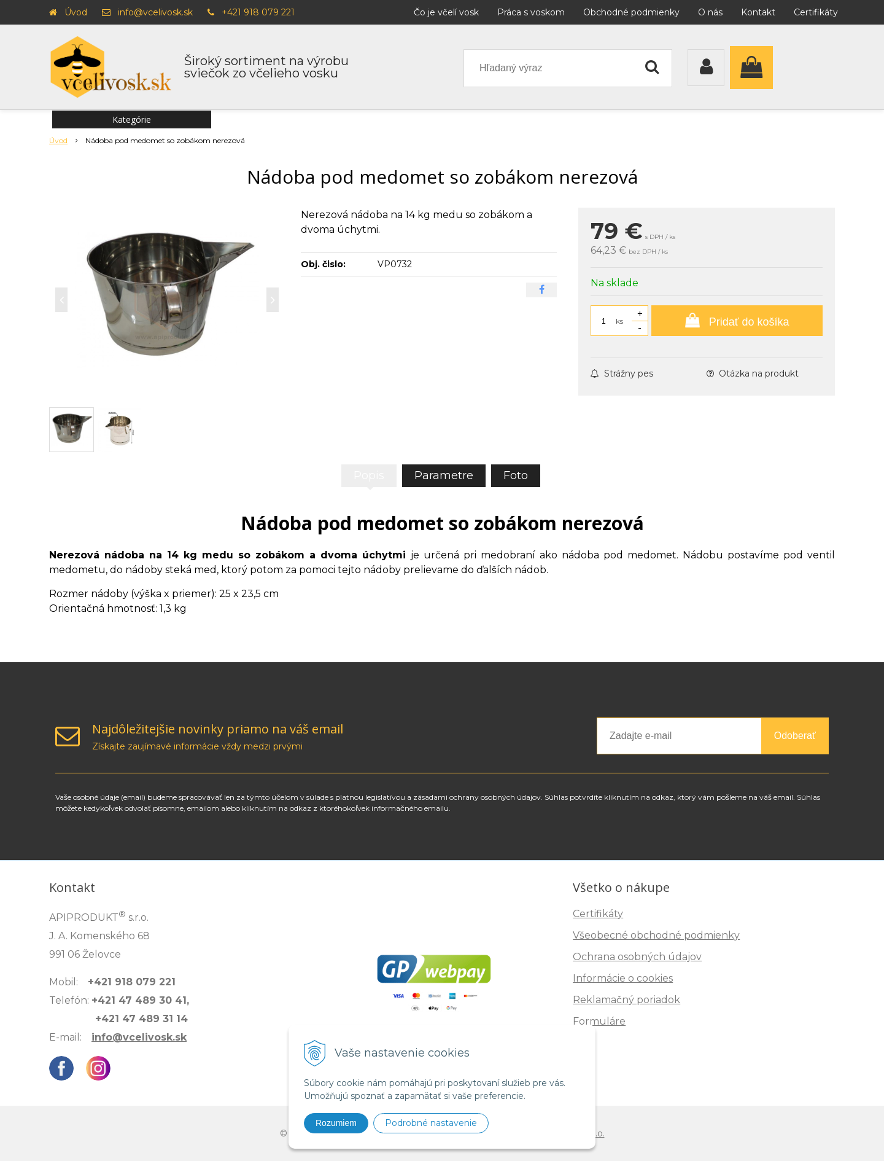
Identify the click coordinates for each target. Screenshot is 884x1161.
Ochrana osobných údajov (637, 957)
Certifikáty (816, 12)
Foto (515, 475)
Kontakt (758, 12)
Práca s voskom (531, 12)
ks (619, 321)
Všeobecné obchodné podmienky (656, 935)
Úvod (75, 12)
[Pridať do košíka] (737, 320)
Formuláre (599, 1021)
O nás (710, 12)
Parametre (443, 475)
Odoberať (795, 735)
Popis (369, 475)
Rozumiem (336, 1123)
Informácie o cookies (623, 978)
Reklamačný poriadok (626, 1000)
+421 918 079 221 (258, 12)
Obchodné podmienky (631, 12)
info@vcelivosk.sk (155, 12)
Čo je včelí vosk (446, 12)
